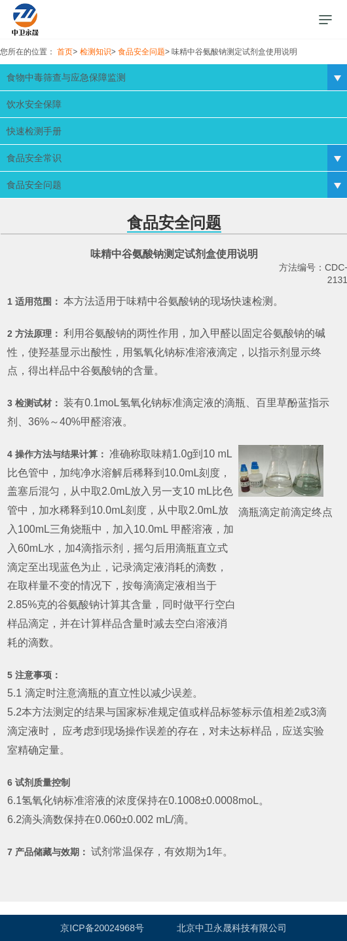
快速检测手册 (34, 131)
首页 (65, 51)
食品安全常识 (34, 158)
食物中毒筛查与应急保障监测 (66, 77)
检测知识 (95, 51)
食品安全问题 (141, 51)
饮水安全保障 (34, 104)
